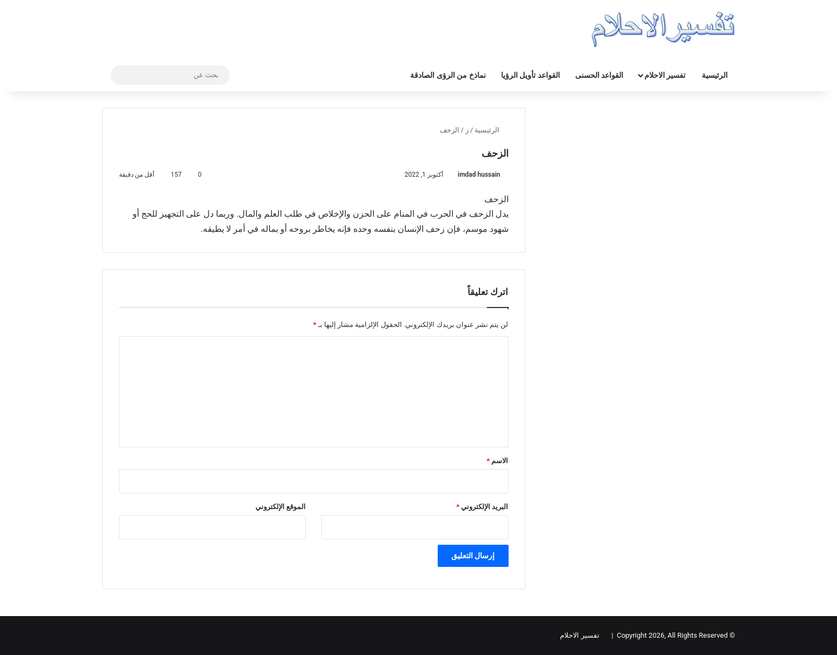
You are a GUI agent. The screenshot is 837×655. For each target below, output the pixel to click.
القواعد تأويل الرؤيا (530, 75)
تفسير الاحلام (665, 75)
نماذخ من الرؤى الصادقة (447, 75)
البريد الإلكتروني (482, 507)
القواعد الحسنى (599, 75)
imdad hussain (479, 174)
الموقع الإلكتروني (280, 507)
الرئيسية (715, 75)
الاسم (497, 461)
